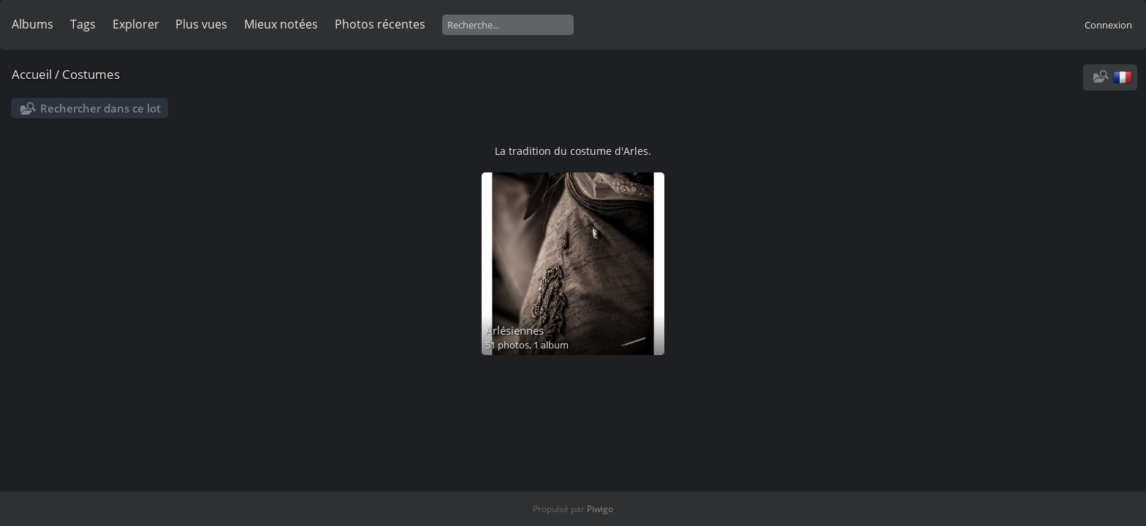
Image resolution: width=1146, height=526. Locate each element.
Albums (32, 24)
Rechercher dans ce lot (100, 108)
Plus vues (201, 24)
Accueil (32, 74)
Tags (83, 24)
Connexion (1108, 24)
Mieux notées (281, 24)
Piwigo (600, 509)
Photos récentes (380, 24)
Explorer (136, 24)
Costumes (91, 74)
